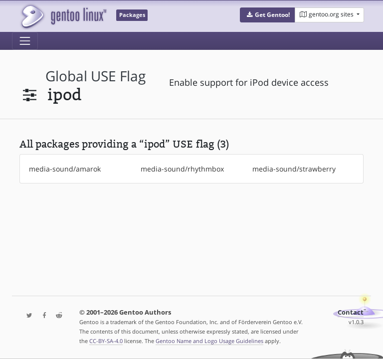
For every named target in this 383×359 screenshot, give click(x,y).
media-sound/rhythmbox (182, 169)
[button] (267, 14)
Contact (351, 312)
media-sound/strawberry (294, 169)
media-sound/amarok (65, 169)
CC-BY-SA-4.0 (106, 341)
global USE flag (95, 76)
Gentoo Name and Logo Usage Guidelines (209, 341)
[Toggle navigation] (25, 41)
